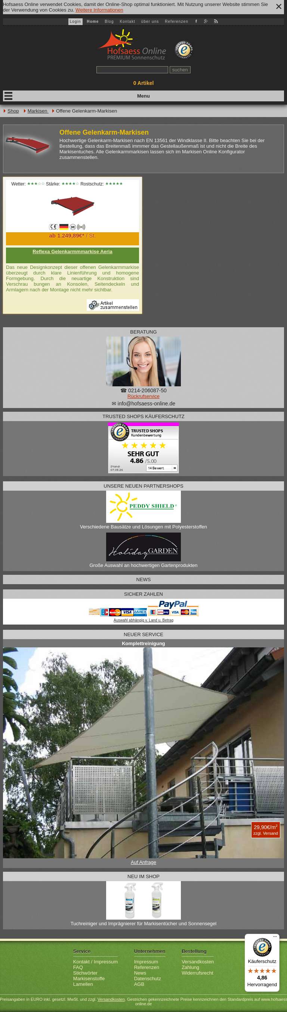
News (140, 973)
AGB (139, 984)
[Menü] (275, 938)
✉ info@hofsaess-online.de (143, 404)
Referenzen (176, 21)
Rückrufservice (143, 396)
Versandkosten (198, 962)
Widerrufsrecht (197, 973)
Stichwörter (85, 973)
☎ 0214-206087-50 (143, 390)
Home (93, 21)
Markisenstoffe (89, 978)
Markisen (38, 111)
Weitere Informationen (99, 10)
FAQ (78, 967)
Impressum (146, 962)
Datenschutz (147, 978)
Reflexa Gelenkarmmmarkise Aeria (72, 251)
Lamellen (83, 984)
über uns (150, 21)
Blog (109, 21)
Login (75, 21)
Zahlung (190, 967)
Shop (13, 111)
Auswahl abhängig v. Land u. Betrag (143, 620)
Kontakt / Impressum (95, 962)
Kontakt (127, 21)
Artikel (143, 83)
